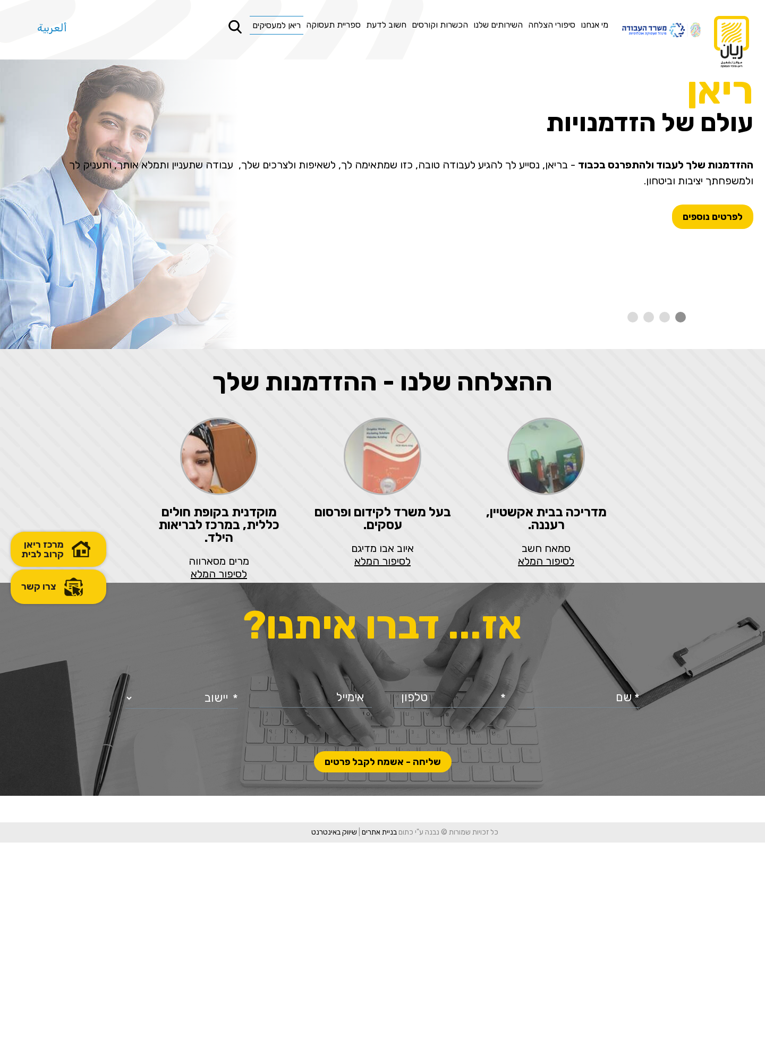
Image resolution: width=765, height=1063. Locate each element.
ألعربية (52, 27)
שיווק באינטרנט (312, 1052)
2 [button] (664, 317)
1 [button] (680, 317)
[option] (382, 205)
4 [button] (632, 317)
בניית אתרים (357, 1052)
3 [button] (648, 317)
